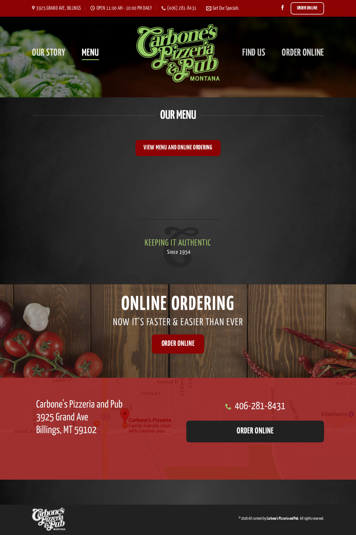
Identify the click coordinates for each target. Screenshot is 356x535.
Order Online (303, 53)
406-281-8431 (260, 406)
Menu (90, 53)
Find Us (253, 53)
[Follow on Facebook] (282, 8)
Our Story (48, 53)
